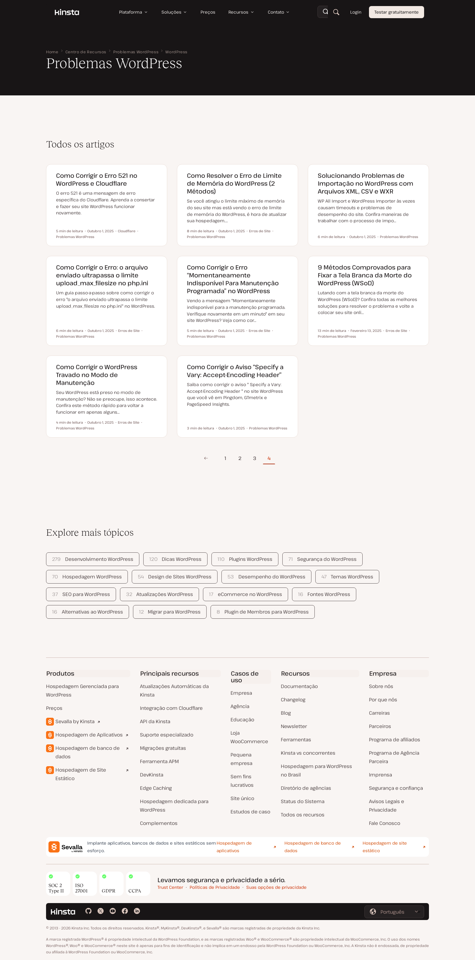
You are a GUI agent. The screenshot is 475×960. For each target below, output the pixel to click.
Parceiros (380, 726)
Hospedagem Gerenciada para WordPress (82, 690)
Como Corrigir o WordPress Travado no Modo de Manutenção (96, 375)
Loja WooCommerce (249, 737)
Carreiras (379, 713)
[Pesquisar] (336, 12)
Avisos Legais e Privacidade (386, 805)
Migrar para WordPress (170, 611)
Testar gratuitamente (396, 12)
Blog (286, 713)
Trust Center (170, 887)
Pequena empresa (241, 758)
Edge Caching (156, 788)
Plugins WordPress (245, 559)
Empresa (241, 693)
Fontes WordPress (324, 594)
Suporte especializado (166, 734)
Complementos (159, 823)
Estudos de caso (250, 811)
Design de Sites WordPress (174, 576)
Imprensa (380, 774)
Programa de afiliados (394, 739)
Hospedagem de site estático (385, 846)
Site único (242, 798)
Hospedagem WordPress (86, 576)
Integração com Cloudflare (171, 708)
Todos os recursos (302, 814)
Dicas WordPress (175, 559)
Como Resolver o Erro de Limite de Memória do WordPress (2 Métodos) (234, 183)
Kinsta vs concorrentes (308, 753)
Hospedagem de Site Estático (80, 774)
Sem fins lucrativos (242, 780)
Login (355, 12)
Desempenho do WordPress (266, 576)
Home (52, 52)
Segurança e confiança (396, 788)
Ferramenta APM (159, 761)
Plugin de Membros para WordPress (262, 611)
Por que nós (383, 699)
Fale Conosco (384, 823)
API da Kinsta (155, 721)
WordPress (176, 52)
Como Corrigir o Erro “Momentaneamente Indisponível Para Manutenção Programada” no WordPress (233, 279)
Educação (242, 719)
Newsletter (294, 726)
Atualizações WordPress (159, 594)
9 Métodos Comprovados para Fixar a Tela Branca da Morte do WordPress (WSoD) (365, 275)
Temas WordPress (347, 576)
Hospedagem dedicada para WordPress (174, 805)
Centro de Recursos (86, 52)
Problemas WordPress (135, 52)
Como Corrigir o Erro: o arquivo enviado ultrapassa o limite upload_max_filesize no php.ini (102, 275)
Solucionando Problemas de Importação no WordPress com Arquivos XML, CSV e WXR (365, 183)
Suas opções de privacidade (276, 887)
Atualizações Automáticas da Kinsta (174, 690)
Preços (54, 708)
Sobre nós (381, 686)
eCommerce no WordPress (245, 594)
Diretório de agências (306, 788)
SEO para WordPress (81, 594)
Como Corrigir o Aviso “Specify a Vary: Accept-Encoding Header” (235, 371)
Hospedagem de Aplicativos (89, 734)
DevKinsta (151, 774)
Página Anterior (206, 458)
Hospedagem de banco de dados (87, 752)
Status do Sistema (302, 801)
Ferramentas (296, 739)
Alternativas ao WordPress (87, 611)
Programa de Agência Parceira (394, 757)
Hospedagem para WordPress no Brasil (316, 770)
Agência (240, 706)
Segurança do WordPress (322, 559)
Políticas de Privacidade (215, 887)
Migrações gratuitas (163, 748)
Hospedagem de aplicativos (234, 846)
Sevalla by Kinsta (75, 721)
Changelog (293, 699)
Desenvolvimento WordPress (92, 559)
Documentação (299, 686)
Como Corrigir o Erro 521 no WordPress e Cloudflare (96, 179)
